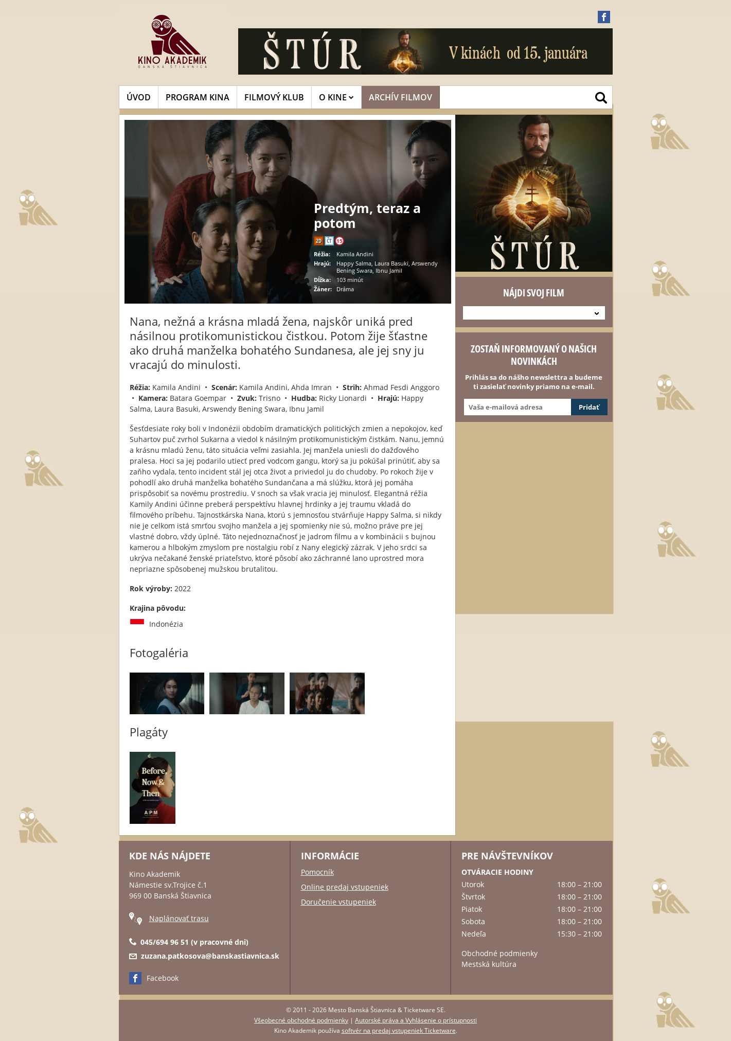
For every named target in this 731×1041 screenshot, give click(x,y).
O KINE (336, 97)
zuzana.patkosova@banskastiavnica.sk (210, 956)
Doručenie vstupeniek (338, 902)
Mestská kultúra (488, 964)
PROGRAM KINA (197, 97)
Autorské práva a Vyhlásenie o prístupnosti (416, 1020)
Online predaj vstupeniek (344, 887)
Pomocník (317, 872)
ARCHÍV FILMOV (400, 97)
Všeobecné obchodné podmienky (301, 1020)
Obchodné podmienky (499, 953)
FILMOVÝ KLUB (274, 97)
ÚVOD (139, 97)
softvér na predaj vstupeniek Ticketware (399, 1030)
